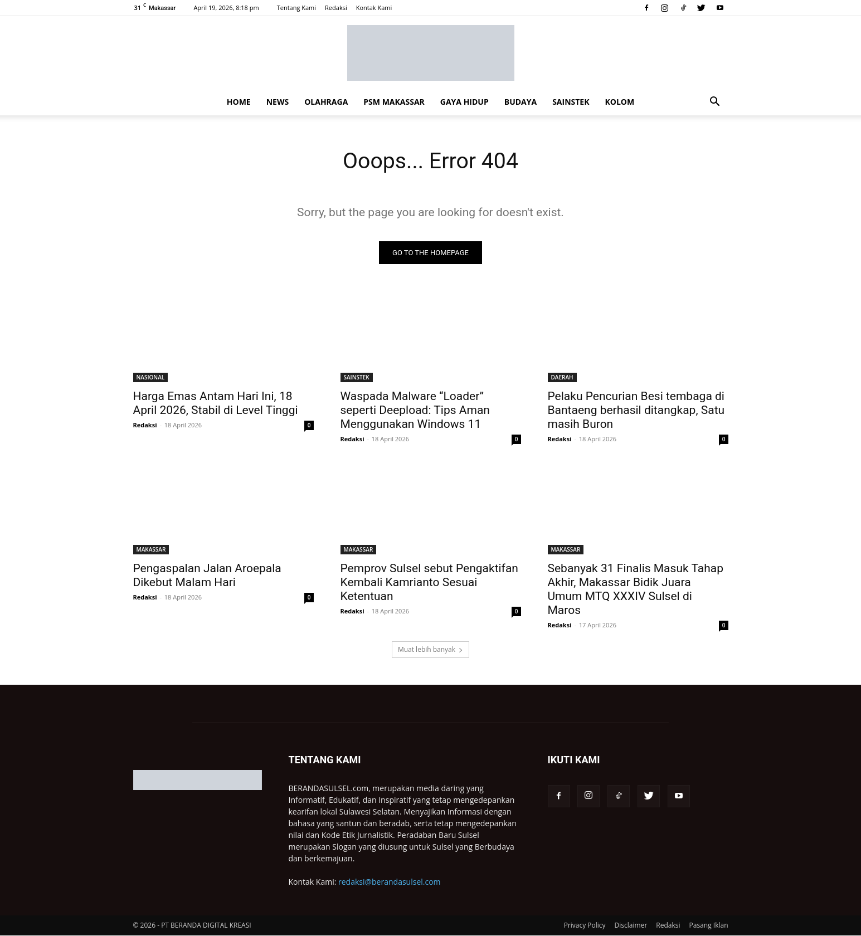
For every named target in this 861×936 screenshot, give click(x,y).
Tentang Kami (296, 7)
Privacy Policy (585, 925)
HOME (239, 101)
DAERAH (562, 378)
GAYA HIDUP (464, 101)
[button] (715, 103)
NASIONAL (151, 378)
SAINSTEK (570, 101)
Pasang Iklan (708, 925)
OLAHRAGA (326, 101)
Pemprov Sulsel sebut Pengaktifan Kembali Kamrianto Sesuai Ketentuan (429, 582)
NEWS (277, 101)
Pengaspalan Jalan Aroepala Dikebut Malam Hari (207, 575)
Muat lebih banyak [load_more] (430, 650)
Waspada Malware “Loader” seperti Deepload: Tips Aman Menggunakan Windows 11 (415, 410)
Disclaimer (631, 925)
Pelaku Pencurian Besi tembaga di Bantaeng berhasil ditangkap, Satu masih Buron (636, 410)
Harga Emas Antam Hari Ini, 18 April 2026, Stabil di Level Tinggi (215, 403)
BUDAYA (520, 101)
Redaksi (336, 7)
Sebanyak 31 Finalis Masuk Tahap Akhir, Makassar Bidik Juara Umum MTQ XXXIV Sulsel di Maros (635, 589)
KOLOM (619, 101)
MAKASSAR (151, 550)
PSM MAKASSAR (393, 101)
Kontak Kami (374, 7)
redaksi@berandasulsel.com (389, 882)
